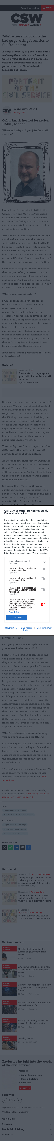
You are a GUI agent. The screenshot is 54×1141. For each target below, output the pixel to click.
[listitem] (27, 562)
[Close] (48, 511)
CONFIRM (16, 618)
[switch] (43, 569)
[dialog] (27, 571)
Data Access (26, 628)
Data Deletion (10, 628)
